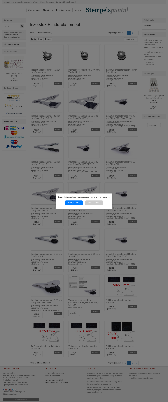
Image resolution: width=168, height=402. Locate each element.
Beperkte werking (94, 203)
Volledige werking (74, 203)
